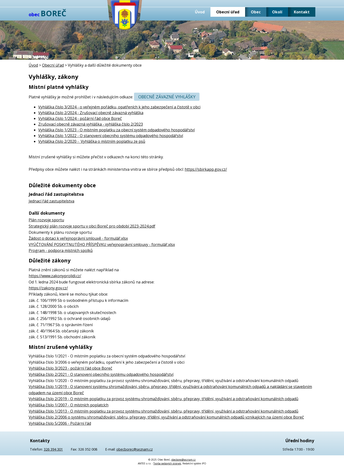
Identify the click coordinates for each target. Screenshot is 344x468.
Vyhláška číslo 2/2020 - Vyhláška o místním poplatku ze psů (91, 141)
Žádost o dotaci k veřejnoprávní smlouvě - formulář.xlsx (78, 238)
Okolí (277, 12)
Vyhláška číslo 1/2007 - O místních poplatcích (68, 405)
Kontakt (302, 12)
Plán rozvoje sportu (46, 220)
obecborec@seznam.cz (134, 449)
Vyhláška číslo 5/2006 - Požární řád (60, 423)
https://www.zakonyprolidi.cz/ (55, 275)
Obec (256, 12)
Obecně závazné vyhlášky (166, 97)
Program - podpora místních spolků (61, 250)
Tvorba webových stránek (167, 463)
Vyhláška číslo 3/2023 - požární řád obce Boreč (70, 368)
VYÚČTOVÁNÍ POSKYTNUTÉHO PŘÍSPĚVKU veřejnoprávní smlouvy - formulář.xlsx (102, 244)
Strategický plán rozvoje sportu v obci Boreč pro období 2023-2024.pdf (92, 226)
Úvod (200, 12)
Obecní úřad (227, 12)
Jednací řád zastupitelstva (51, 201)
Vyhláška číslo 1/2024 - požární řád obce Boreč (80, 118)
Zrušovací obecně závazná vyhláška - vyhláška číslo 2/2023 (90, 124)
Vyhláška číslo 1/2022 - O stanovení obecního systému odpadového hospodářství (110, 135)
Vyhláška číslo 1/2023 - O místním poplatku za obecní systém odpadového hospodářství (116, 130)
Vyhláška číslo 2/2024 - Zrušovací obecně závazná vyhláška (90, 112)
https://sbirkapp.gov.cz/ (206, 169)
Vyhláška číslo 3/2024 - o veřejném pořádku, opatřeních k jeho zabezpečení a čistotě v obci (119, 107)
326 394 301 (53, 449)
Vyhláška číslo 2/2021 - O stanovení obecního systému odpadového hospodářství (101, 374)
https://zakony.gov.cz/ (48, 288)
